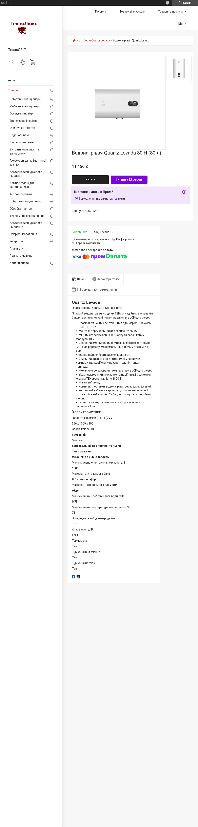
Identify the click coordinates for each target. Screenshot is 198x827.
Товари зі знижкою (132, 11)
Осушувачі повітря (22, 113)
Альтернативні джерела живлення (26, 174)
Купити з (129, 179)
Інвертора (16, 241)
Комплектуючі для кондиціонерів (22, 185)
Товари (13, 90)
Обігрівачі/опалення (23, 234)
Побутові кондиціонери (25, 99)
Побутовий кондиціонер (26, 201)
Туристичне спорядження (27, 215)
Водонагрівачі (19, 135)
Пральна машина (21, 255)
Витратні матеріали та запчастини (24, 151)
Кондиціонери (19, 263)
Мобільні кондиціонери (25, 106)
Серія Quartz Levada (96, 40)
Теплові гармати (21, 194)
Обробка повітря (21, 208)
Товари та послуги (170, 11)
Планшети (16, 248)
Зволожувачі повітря (24, 120)
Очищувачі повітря (22, 127)
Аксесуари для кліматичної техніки (28, 162)
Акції (11, 80)
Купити (90, 179)
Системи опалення (22, 142)
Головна (100, 11)
